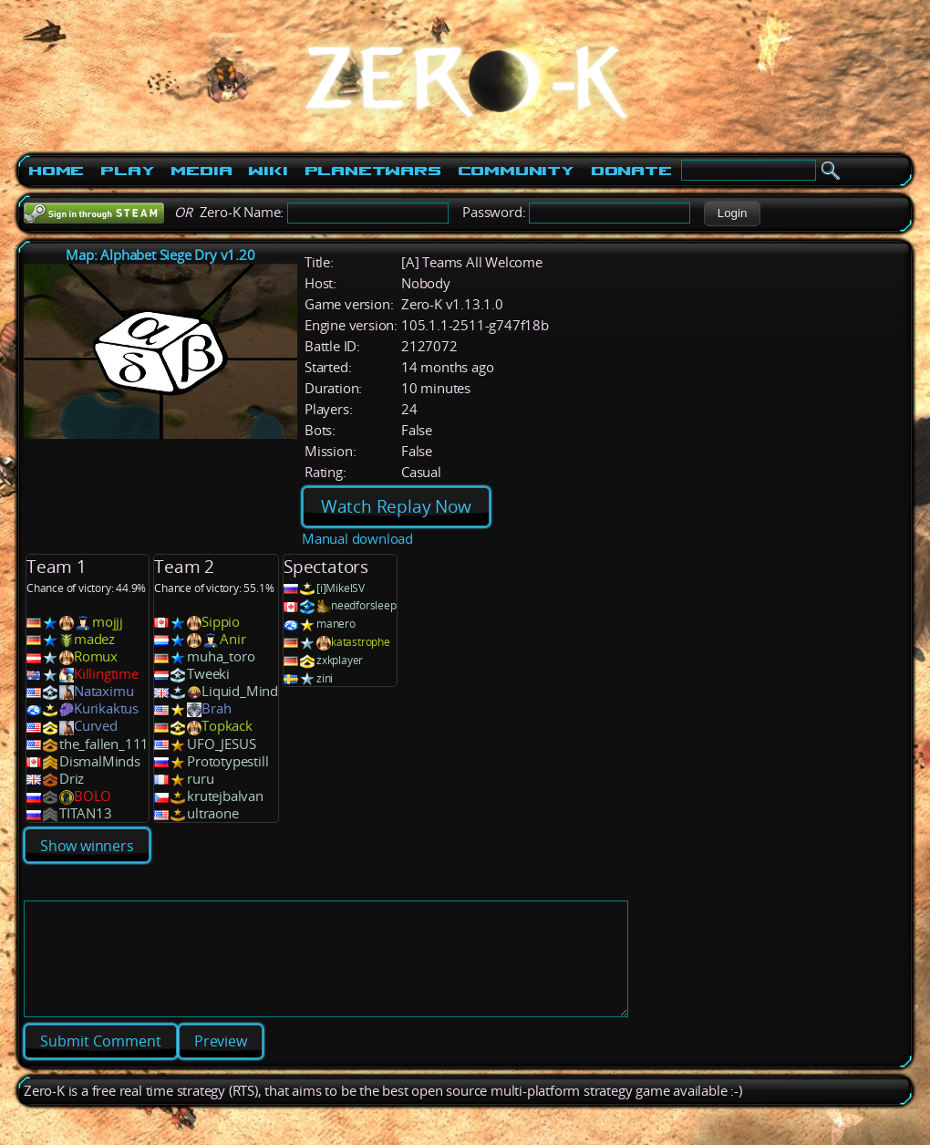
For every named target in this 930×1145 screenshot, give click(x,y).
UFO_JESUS (221, 744)
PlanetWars (373, 170)
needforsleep (364, 605)
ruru (200, 778)
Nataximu (103, 691)
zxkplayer (339, 660)
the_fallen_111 (104, 744)
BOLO (92, 796)
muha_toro (220, 656)
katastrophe (360, 642)
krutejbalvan (225, 796)
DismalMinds (99, 761)
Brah (216, 708)
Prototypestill (227, 761)
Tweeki (208, 673)
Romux (96, 656)
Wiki (267, 170)
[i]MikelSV (340, 588)
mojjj (107, 621)
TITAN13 (85, 813)
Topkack (227, 725)
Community (516, 170)
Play (127, 170)
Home (56, 170)
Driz (71, 778)
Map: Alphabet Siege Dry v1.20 (160, 255)
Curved (96, 725)
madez (94, 639)
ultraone (212, 813)
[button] (732, 213)
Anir (232, 639)
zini (324, 678)
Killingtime (106, 673)
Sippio (221, 621)
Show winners (87, 846)
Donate (631, 170)
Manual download (357, 538)
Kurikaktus (106, 708)
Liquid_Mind (240, 691)
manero (336, 623)
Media (201, 170)
